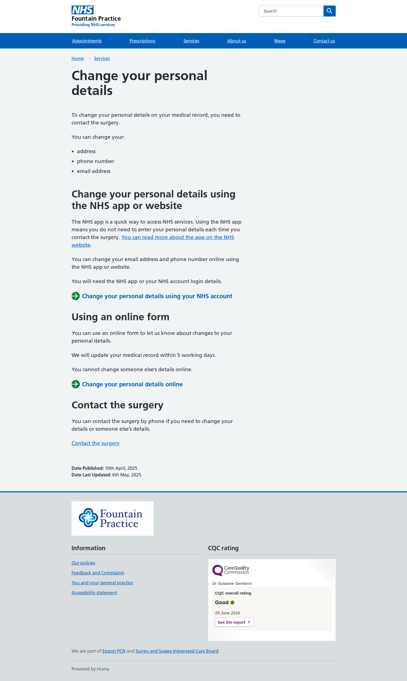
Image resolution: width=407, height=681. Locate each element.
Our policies (83, 563)
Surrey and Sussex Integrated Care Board (177, 651)
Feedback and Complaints (98, 573)
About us (236, 41)
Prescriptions (142, 41)
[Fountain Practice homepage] (96, 17)
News (279, 41)
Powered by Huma (90, 669)
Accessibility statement (94, 592)
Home (78, 58)
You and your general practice (102, 582)
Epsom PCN (113, 651)
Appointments (87, 41)
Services (191, 41)
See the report (231, 622)
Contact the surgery (96, 443)
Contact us (324, 41)
